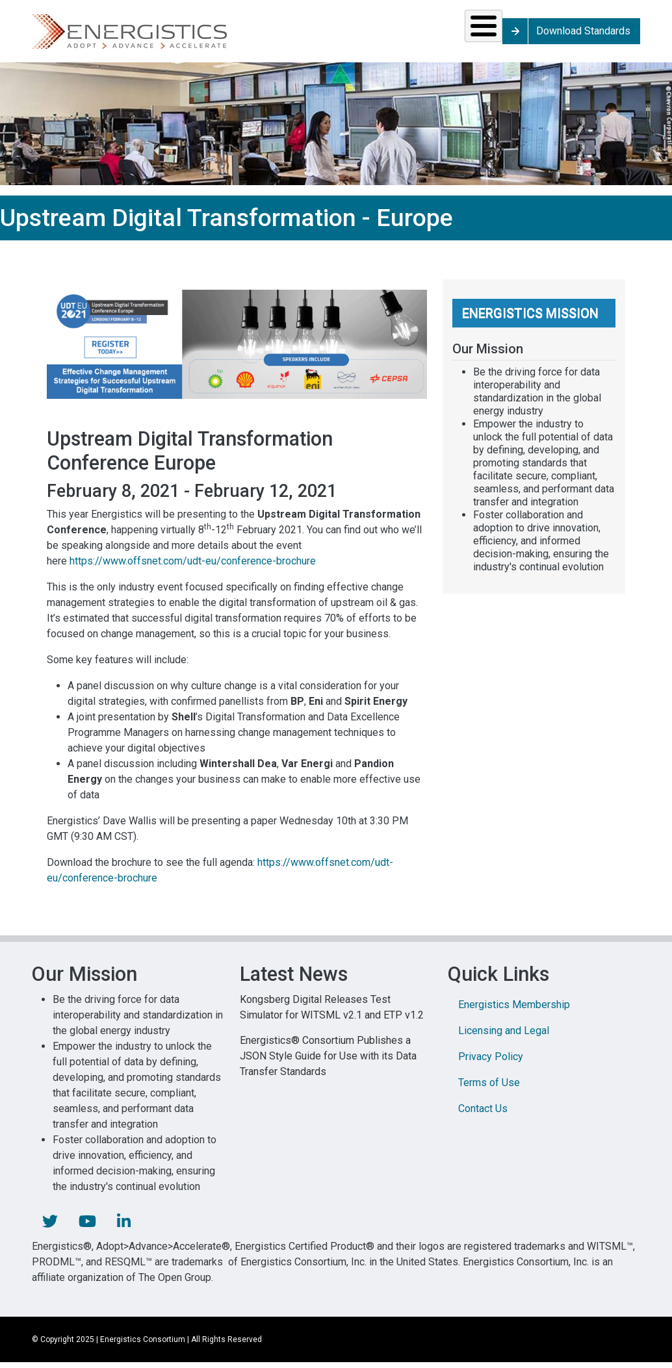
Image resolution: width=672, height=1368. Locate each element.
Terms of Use (489, 1091)
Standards (174, 35)
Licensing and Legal (503, 1039)
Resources (274, 35)
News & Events (369, 35)
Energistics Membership (514, 1013)
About (532, 35)
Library (451, 35)
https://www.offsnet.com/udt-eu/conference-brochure (193, 570)
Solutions (76, 35)
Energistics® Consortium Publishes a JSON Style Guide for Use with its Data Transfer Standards (328, 1065)
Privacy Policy (490, 1065)
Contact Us (483, 1117)
